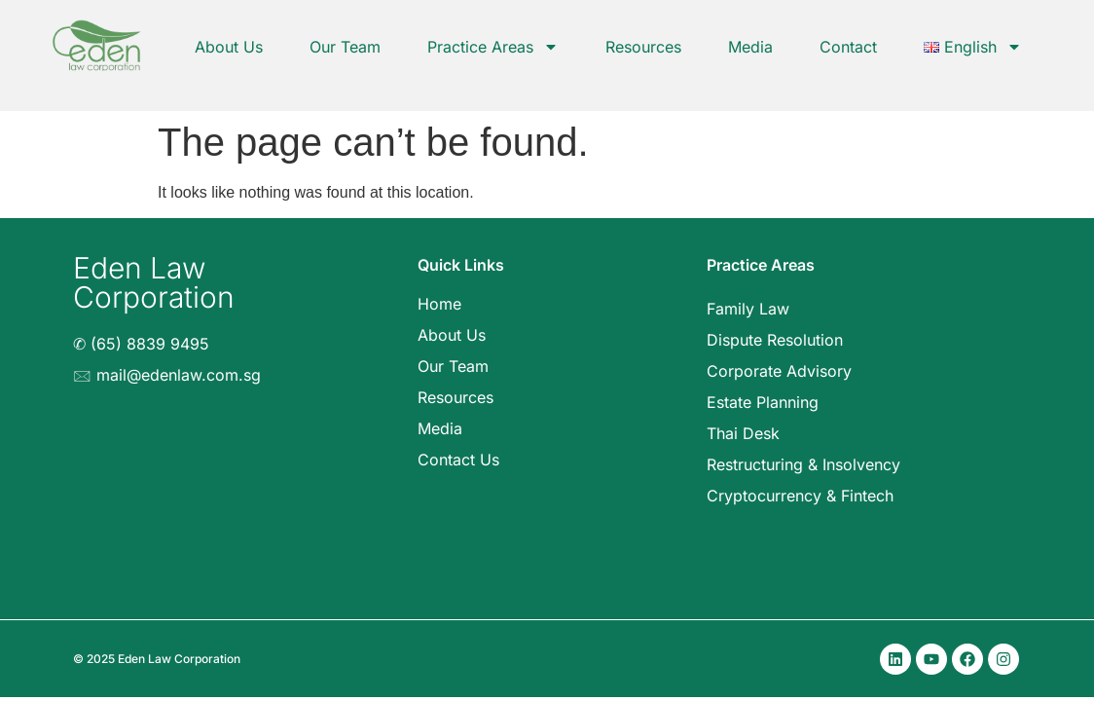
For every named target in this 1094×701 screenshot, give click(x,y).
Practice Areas (493, 46)
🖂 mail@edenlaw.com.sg (167, 375)
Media (750, 46)
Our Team (345, 46)
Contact (848, 46)
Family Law (748, 308)
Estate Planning (763, 402)
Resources (643, 46)
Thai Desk (743, 433)
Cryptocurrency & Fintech (800, 495)
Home (439, 304)
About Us (229, 46)
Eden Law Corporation (154, 282)
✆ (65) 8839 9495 (141, 343)
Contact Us (458, 459)
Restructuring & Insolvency (803, 464)
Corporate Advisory (779, 371)
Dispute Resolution (775, 340)
